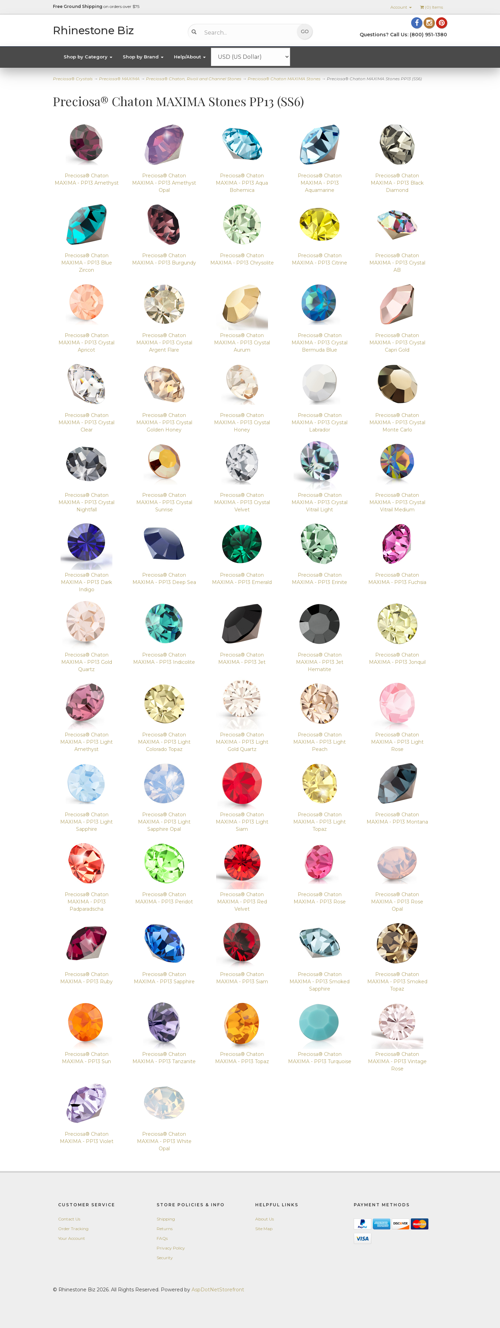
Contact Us (69, 1219)
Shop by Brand (143, 56)
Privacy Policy (171, 1248)
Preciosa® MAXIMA (119, 78)
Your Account (71, 1238)
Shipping (166, 1219)
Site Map (263, 1228)
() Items (431, 7)
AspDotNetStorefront (218, 1290)
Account (401, 7)
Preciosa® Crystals (73, 78)
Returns (165, 1228)
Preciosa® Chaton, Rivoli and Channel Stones (193, 78)
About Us (264, 1219)
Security (165, 1257)
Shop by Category (88, 56)
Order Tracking (73, 1228)
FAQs (162, 1238)
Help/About (190, 56)
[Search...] (245, 32)
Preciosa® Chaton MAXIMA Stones (284, 78)
